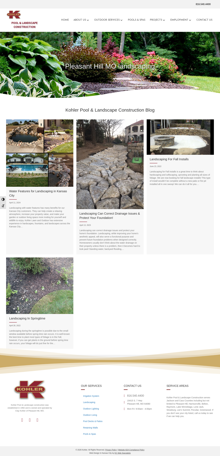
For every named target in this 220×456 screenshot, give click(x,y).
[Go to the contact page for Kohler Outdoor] (204, 20)
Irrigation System (91, 396)
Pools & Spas (89, 434)
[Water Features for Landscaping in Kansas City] (39, 186)
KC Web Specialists (123, 453)
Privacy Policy (111, 450)
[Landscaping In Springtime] (39, 303)
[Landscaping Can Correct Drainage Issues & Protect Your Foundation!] (110, 186)
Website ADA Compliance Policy (131, 450)
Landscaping (89, 402)
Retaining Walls (90, 427)
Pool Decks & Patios (93, 421)
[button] (88, 20)
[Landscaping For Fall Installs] (180, 186)
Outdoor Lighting (91, 408)
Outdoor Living (90, 415)
